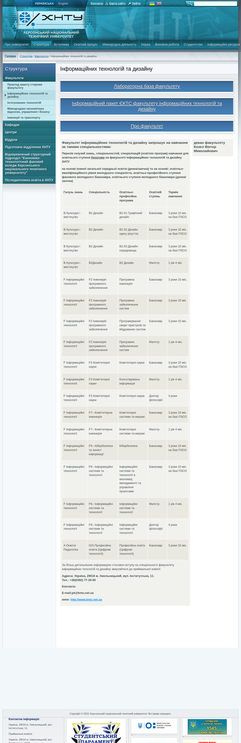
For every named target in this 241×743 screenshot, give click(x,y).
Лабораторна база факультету (147, 86)
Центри (11, 132)
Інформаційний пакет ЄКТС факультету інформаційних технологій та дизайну (147, 105)
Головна (10, 56)
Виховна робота (167, 44)
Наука (145, 44)
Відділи (11, 140)
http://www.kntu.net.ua (86, 599)
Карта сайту (117, 3)
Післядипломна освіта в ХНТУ (29, 180)
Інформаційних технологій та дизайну (27, 95)
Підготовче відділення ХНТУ (27, 147)
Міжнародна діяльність (119, 44)
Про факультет (147, 125)
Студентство (193, 44)
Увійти (136, 3)
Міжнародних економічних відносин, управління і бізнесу (28, 110)
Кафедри (12, 125)
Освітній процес (86, 44)
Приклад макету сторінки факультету (24, 86)
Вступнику (61, 44)
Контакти (97, 3)
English (63, 3)
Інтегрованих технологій (24, 102)
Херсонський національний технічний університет (51, 34)
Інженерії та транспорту (23, 117)
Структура (41, 44)
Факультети (42, 56)
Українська (44, 3)
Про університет (17, 44)
